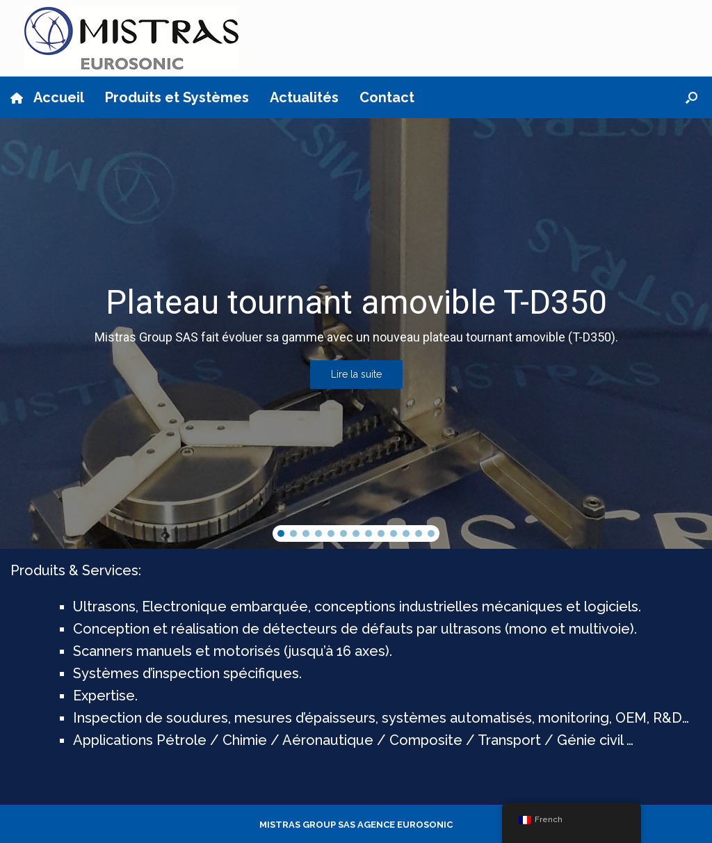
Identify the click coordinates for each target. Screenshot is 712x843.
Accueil (47, 97)
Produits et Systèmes (177, 97)
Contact (386, 97)
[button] (691, 97)
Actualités (304, 97)
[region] (356, 333)
